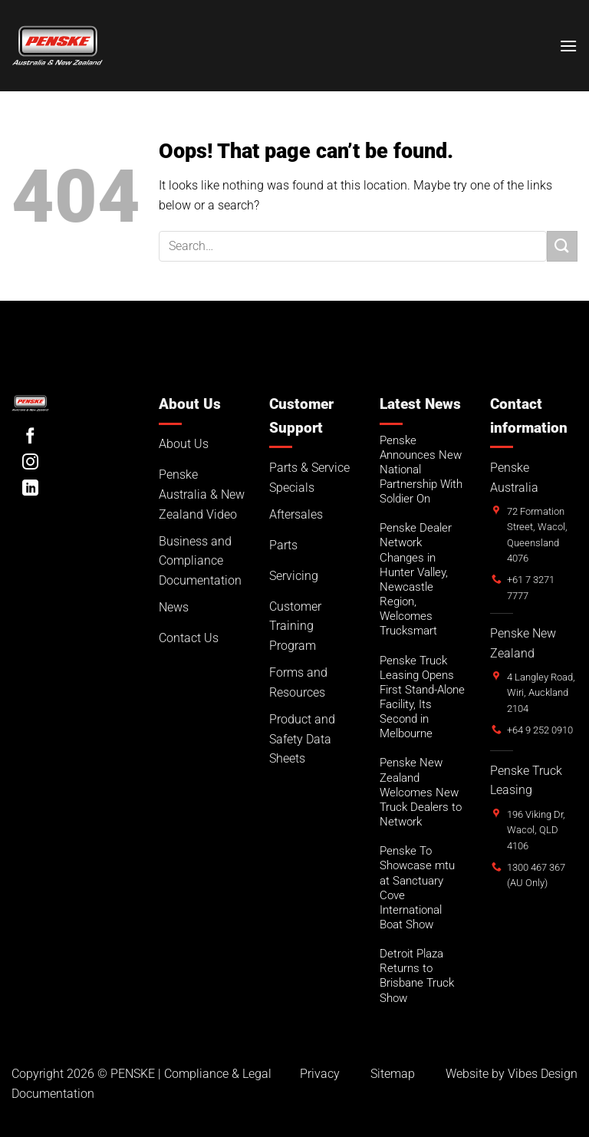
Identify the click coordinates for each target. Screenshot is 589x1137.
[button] (568, 45)
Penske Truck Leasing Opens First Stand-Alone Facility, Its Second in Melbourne (422, 697)
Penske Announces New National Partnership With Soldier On (421, 469)
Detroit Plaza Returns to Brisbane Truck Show (417, 975)
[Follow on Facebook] (30, 437)
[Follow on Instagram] (30, 463)
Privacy (320, 1073)
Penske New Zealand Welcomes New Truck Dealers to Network (421, 792)
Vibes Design (542, 1073)
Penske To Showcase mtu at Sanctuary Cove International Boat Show (417, 887)
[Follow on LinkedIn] (30, 489)
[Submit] (562, 246)
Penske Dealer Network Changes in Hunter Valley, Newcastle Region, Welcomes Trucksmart (416, 579)
